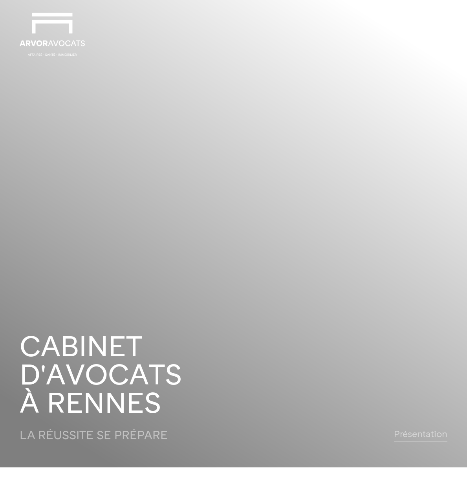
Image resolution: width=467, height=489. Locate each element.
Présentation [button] (420, 435)
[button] (441, 34)
